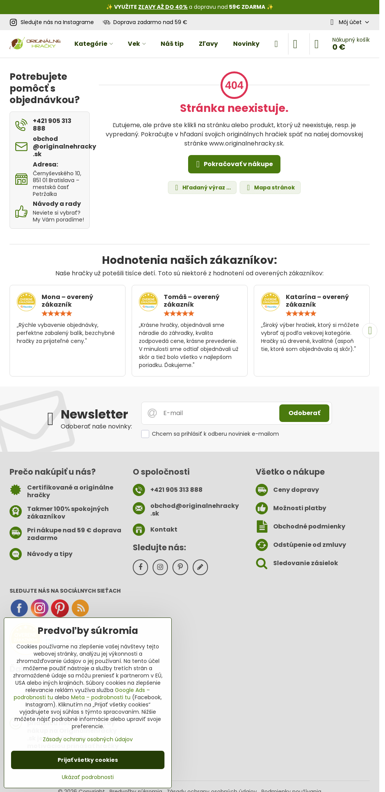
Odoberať (304, 413)
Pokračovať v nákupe (233, 164)
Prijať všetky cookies (88, 760)
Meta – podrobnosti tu (100, 697)
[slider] (57, 313)
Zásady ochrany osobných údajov (88, 739)
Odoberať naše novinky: (96, 426)
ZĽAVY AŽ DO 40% (163, 7)
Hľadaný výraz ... (202, 188)
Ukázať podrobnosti (88, 777)
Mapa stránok (270, 188)
